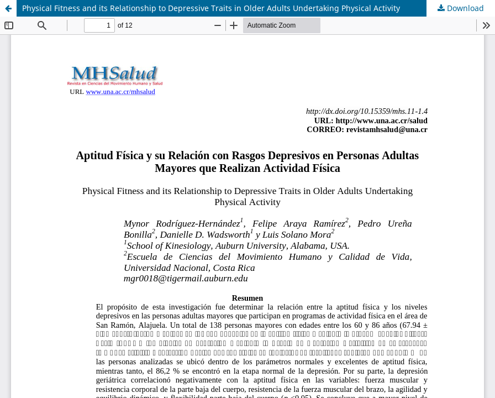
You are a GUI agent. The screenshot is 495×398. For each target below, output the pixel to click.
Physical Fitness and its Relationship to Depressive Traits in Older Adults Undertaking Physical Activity (211, 8)
